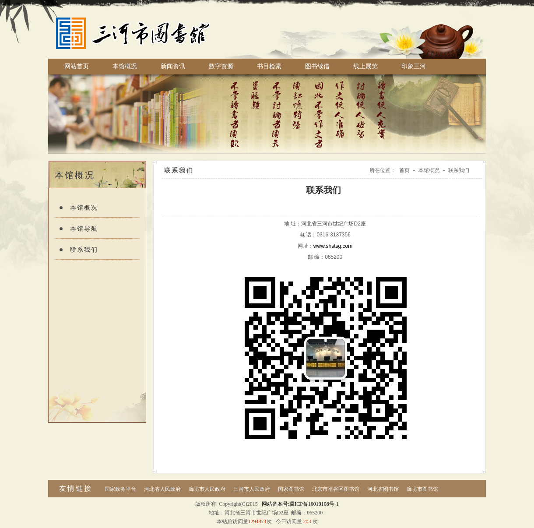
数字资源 (221, 66)
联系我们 (84, 249)
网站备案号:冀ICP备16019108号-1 (300, 504)
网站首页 (76, 66)
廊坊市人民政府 (207, 489)
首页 (404, 170)
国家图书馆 (291, 489)
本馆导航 (84, 228)
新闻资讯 (173, 66)
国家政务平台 (120, 489)
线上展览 (365, 66)
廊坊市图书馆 (422, 489)
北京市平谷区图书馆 (335, 489)
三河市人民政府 (251, 489)
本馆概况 (124, 66)
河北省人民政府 (162, 489)
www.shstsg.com (332, 246)
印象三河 (413, 66)
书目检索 (269, 66)
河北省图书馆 (383, 489)
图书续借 (317, 66)
